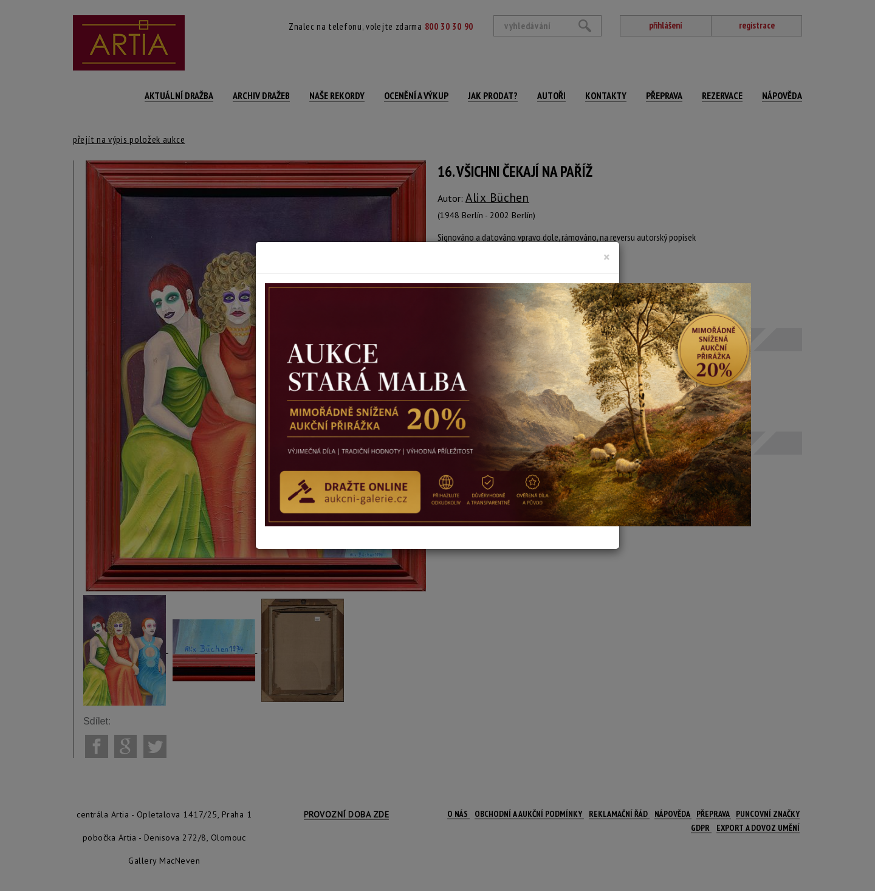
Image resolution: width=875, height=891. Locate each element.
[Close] (606, 257)
